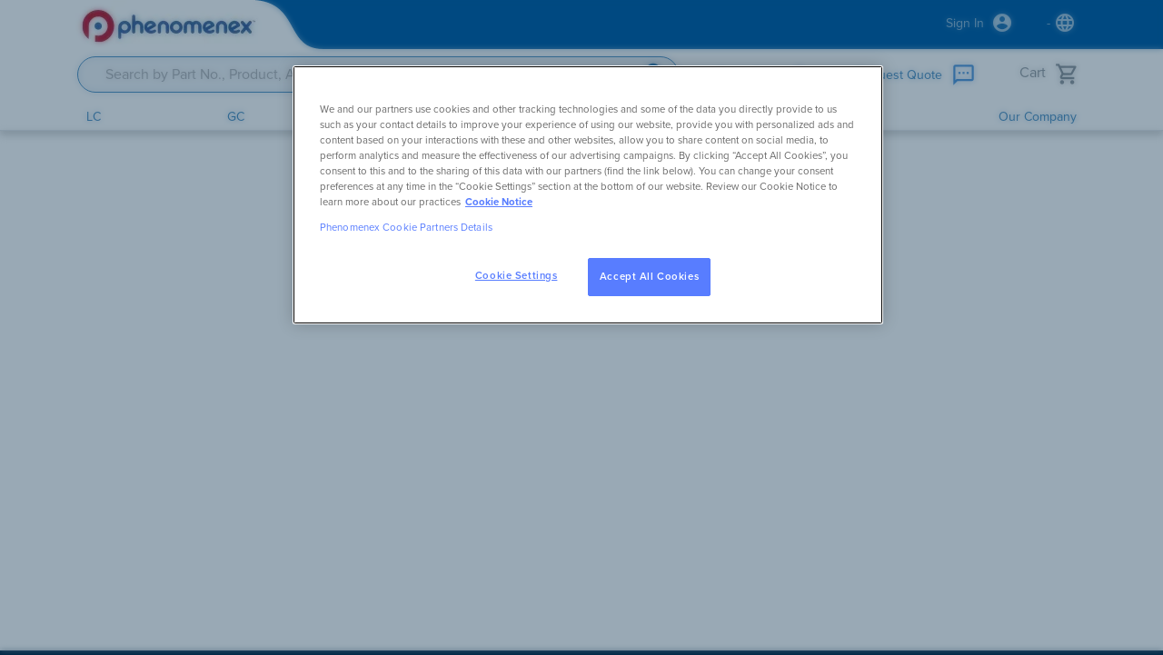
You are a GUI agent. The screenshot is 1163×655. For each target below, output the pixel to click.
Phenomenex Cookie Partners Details (406, 227)
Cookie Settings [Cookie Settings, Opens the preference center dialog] (516, 276)
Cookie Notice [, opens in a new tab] (498, 202)
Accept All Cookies (649, 277)
